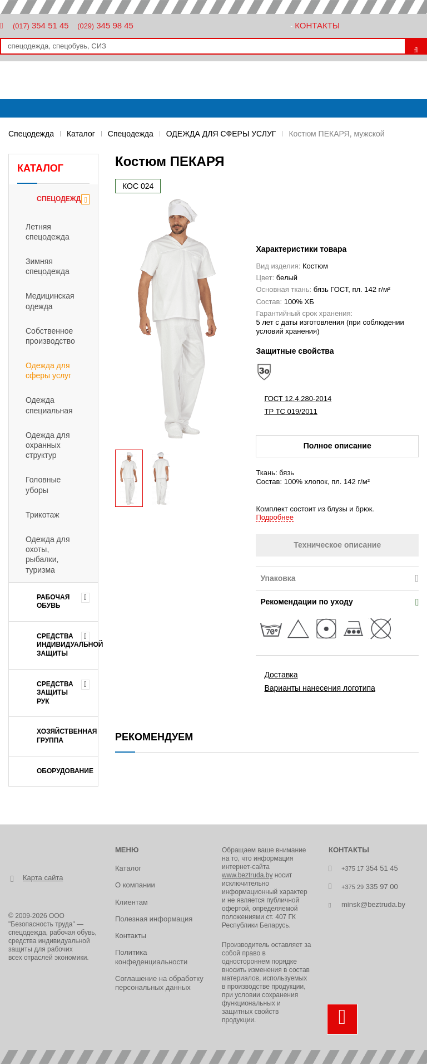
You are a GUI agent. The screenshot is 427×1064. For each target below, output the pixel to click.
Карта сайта (43, 877)
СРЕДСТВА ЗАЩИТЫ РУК (55, 692)
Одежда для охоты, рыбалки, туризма (48, 554)
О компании (135, 885)
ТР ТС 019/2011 (290, 411)
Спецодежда (31, 133)
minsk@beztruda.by (373, 904)
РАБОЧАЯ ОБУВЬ (53, 601)
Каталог (81, 133)
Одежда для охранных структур (48, 445)
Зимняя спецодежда (47, 266)
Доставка (280, 674)
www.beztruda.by (247, 875)
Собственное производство (50, 335)
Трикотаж (42, 514)
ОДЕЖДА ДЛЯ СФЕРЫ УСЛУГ (221, 133)
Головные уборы (43, 484)
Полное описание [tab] (337, 445)
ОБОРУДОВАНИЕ (65, 771)
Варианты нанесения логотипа (319, 688)
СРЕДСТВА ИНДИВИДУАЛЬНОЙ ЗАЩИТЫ (67, 644)
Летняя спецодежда (47, 231)
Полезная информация (153, 919)
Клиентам (131, 902)
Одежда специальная (49, 405)
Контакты (317, 25)
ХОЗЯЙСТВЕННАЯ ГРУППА (67, 736)
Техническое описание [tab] (337, 544)
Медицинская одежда (50, 300)
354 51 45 (41, 25)
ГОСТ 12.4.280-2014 (297, 398)
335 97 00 (369, 886)
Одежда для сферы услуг (48, 370)
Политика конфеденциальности (151, 956)
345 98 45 (105, 25)
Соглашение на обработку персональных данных (159, 983)
